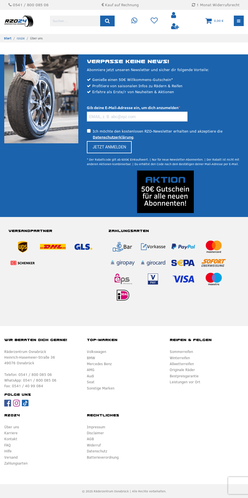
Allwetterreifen (182, 363)
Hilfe (8, 451)
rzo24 (21, 38)
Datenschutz (97, 451)
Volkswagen (96, 351)
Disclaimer (95, 432)
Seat (90, 381)
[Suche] (107, 21)
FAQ (7, 445)
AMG (90, 369)
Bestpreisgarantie (184, 375)
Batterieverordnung (103, 457)
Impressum (96, 426)
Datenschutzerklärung (113, 137)
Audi (90, 375)
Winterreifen (180, 357)
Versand (11, 457)
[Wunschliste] (154, 20)
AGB (90, 438)
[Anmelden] (174, 15)
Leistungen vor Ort (185, 381)
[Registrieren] (175, 26)
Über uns (11, 426)
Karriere (11, 432)
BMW (91, 357)
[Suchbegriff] (75, 21)
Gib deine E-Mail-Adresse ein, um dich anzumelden (132, 107)
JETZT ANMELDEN (109, 147)
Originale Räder (182, 369)
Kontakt (10, 438)
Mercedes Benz (99, 363)
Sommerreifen (181, 351)
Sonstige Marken (100, 388)
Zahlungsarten (16, 463)
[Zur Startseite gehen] (7, 38)
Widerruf (94, 445)
